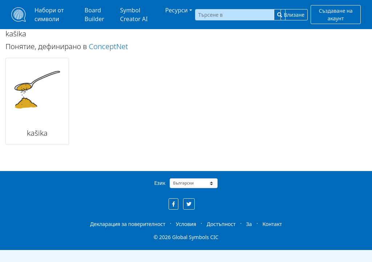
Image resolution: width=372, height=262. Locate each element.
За (249, 224)
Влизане (294, 14)
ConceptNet (108, 46)
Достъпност (221, 224)
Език (160, 182)
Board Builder (94, 14)
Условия (186, 224)
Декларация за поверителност (127, 224)
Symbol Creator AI (133, 14)
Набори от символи (49, 14)
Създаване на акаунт (336, 14)
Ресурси (176, 10)
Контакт (272, 224)
